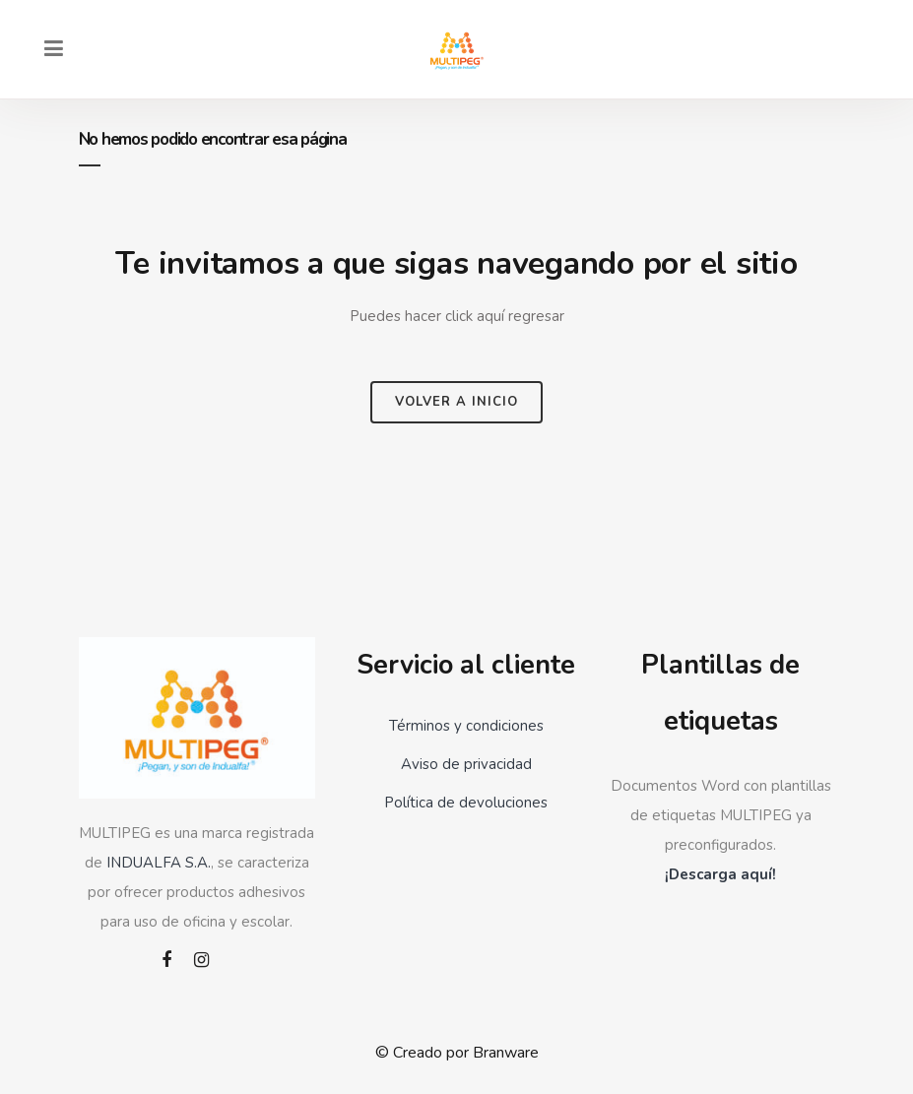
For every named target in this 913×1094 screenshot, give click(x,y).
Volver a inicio (456, 402)
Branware (506, 1052)
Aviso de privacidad (466, 764)
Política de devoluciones (466, 802)
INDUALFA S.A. (158, 862)
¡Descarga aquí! (720, 874)
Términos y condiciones (466, 726)
